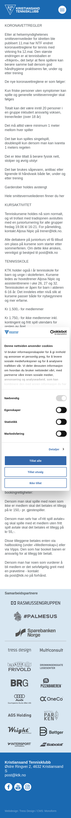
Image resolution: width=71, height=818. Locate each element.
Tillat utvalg (35, 471)
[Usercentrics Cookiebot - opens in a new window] (50, 332)
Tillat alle (36, 460)
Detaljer (54, 449)
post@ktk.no (15, 775)
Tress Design (27, 810)
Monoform (50, 810)
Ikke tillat (35, 483)
